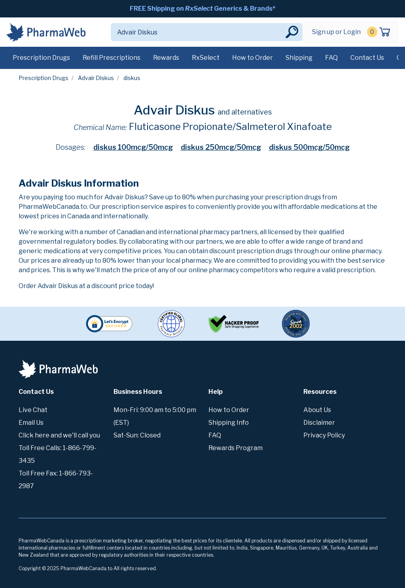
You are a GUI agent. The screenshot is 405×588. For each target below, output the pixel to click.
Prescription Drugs (41, 57)
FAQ (331, 57)
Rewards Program (235, 448)
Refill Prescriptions (111, 57)
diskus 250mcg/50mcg (221, 147)
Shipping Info (228, 422)
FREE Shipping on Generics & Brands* (202, 8)
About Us (317, 410)
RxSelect (206, 57)
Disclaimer (319, 422)
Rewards (166, 57)
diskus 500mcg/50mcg (309, 147)
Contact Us (367, 57)
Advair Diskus (96, 77)
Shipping (299, 57)
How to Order (252, 57)
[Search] (197, 32)
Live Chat (33, 410)
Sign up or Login (336, 32)
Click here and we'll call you (59, 435)
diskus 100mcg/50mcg (133, 147)
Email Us (31, 422)
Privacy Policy (324, 435)
